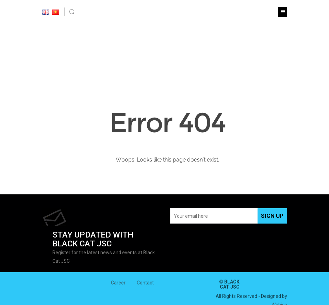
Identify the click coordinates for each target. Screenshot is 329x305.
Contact (145, 284)
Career (118, 284)
